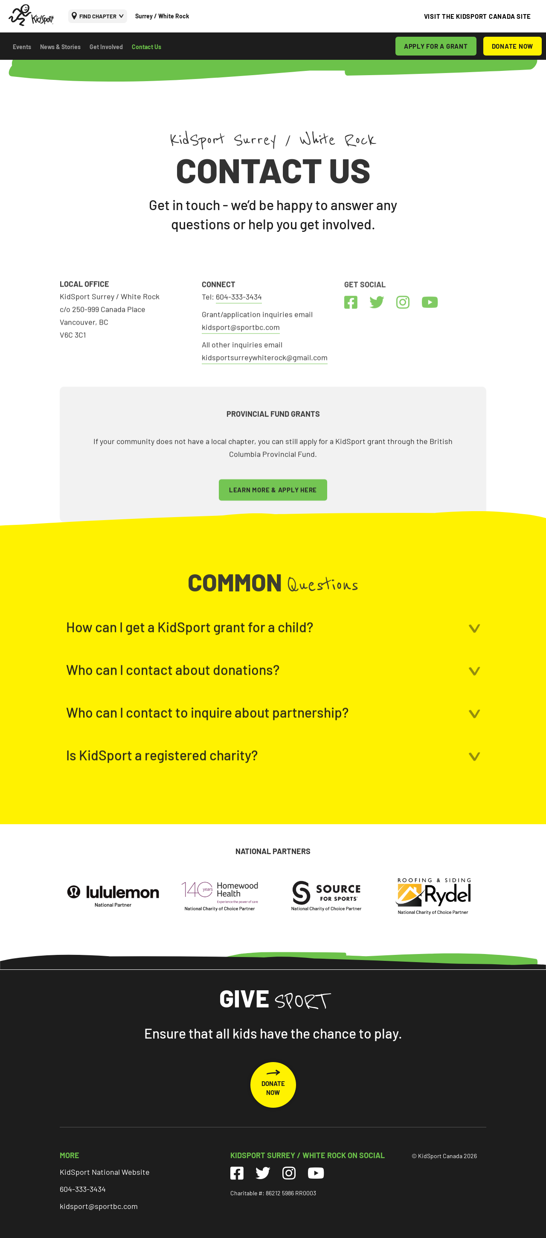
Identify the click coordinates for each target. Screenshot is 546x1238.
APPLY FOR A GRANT (436, 46)
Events (22, 46)
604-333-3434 (83, 1189)
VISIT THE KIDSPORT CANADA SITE (477, 16)
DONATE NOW (513, 46)
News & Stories (60, 46)
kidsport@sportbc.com (99, 1206)
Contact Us (146, 46)
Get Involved (106, 46)
